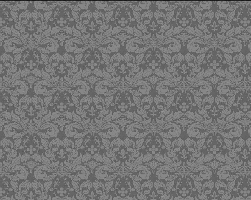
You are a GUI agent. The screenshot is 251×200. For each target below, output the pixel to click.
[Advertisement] (104, 92)
